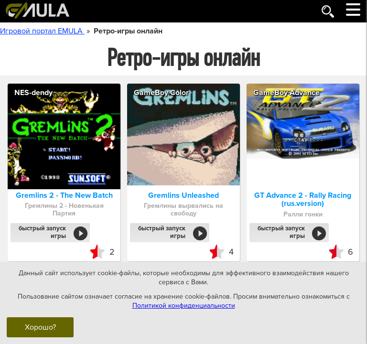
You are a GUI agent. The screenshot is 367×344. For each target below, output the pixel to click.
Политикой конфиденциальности (183, 305)
